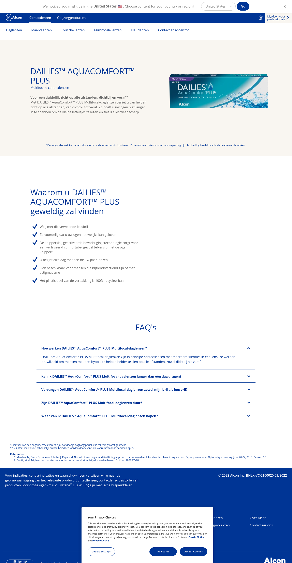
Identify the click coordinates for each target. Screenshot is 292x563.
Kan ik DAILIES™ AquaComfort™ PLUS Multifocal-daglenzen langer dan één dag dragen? (111, 376)
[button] (218, 6)
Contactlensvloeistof (173, 30)
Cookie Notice (196, 537)
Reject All (163, 551)
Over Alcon (258, 517)
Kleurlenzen (140, 30)
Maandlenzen (41, 30)
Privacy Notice (100, 540)
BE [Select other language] (261, 17)
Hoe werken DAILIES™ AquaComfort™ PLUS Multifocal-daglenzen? (94, 348)
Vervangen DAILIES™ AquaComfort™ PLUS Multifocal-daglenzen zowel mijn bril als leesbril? (114, 389)
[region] (147, 535)
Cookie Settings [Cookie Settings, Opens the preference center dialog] (101, 551)
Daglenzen (14, 30)
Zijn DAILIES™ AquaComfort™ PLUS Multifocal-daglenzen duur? (91, 403)
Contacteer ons (261, 525)
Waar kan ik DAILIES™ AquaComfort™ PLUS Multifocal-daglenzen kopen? (99, 416)
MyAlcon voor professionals (276, 17)
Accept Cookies (193, 551)
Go (243, 6)
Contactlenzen (40, 17)
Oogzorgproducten (71, 17)
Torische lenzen (73, 30)
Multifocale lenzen (108, 30)
